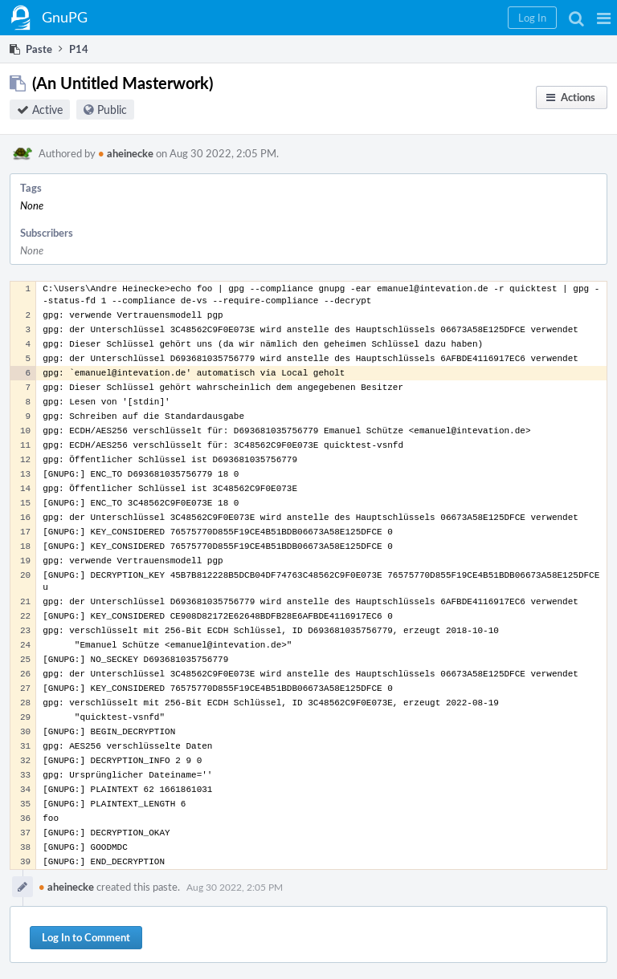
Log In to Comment (86, 937)
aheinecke (125, 153)
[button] (603, 17)
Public (112, 109)
